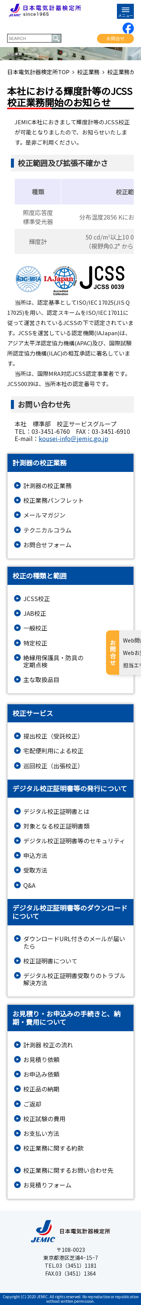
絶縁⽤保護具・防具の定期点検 (53, 661)
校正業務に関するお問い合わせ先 (68, 1170)
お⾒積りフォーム (47, 1185)
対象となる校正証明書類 (56, 826)
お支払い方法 (41, 1133)
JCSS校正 (36, 598)
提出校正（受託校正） (53, 736)
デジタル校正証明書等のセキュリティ (74, 840)
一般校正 (35, 628)
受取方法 (35, 870)
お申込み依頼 (41, 1074)
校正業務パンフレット (53, 500)
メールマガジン (44, 515)
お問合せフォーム (47, 544)
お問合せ (115, 38)
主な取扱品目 (41, 679)
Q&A (29, 885)
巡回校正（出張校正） (53, 765)
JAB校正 (34, 613)
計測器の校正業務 (47, 485)
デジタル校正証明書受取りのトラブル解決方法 (74, 979)
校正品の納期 (41, 1089)
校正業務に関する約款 (53, 1148)
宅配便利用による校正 (53, 750)
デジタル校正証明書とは (56, 811)
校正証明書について (50, 961)
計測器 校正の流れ (48, 1045)
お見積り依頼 (41, 1059)
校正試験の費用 (44, 1118)
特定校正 (35, 643)
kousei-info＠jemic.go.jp (73, 438)
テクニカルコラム (47, 530)
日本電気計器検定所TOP (38, 72)
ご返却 (32, 1104)
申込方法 (35, 855)
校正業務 (88, 72)
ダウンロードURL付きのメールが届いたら (74, 942)
